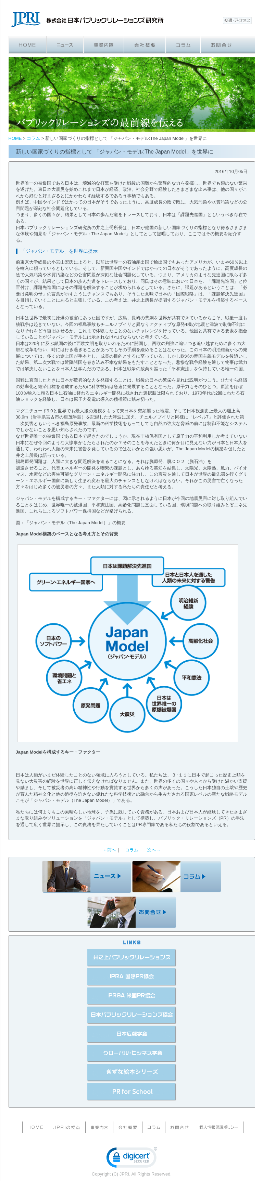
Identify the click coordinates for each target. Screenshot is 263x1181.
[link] (132, 1159)
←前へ (109, 849)
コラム (131, 849)
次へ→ (154, 849)
